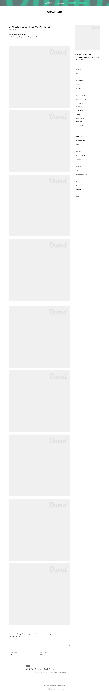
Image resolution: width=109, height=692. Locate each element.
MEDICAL (78, 185)
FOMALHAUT (54, 12)
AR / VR (77, 129)
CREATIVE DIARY (43, 18)
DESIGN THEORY (80, 118)
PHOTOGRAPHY (79, 110)
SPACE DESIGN (79, 159)
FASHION (65, 18)
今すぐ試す (73, 3)
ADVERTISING (79, 107)
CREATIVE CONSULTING (81, 95)
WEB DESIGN (79, 136)
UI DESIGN (78, 133)
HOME (33, 18)
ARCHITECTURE (79, 163)
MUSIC (77, 181)
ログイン (83, 3)
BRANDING (78, 114)
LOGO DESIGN (79, 125)
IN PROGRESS (79, 92)
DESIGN (77, 144)
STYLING (78, 178)
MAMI (77, 65)
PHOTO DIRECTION (80, 140)
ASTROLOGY (79, 166)
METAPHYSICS (54, 18)
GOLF (77, 193)
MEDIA (77, 73)
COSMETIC (78, 189)
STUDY (77, 196)
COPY (77, 170)
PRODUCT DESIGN (80, 155)
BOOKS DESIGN (79, 151)
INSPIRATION (74, 18)
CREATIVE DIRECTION (81, 99)
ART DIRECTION (79, 103)
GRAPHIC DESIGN (80, 121)
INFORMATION (79, 69)
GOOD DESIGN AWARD (81, 174)
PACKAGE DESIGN (80, 148)
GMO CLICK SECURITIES (16, 636)
